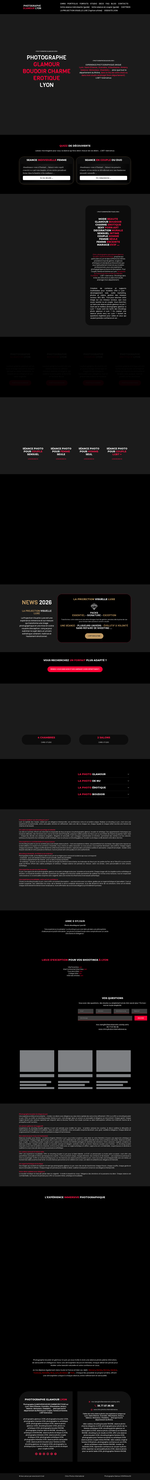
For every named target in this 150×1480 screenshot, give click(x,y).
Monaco (92, 1370)
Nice (52, 1373)
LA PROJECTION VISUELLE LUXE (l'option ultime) (81, 10)
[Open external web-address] (51, 265)
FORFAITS (84, 3)
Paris (72, 1373)
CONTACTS (123, 3)
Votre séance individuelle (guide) (75, 7)
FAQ (107, 3)
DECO (101, 3)
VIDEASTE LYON (111, 10)
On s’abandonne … (103, 178)
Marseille (46, 1373)
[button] (94, 636)
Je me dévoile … (46, 178)
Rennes (106, 1370)
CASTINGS (125, 7)
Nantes (100, 1370)
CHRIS (63, 3)
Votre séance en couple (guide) (105, 7)
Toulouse (37, 1373)
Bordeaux (64, 1373)
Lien (80, 967)
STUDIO (93, 3)
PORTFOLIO (72, 3)
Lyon (57, 1373)
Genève (113, 1370)
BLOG (113, 3)
